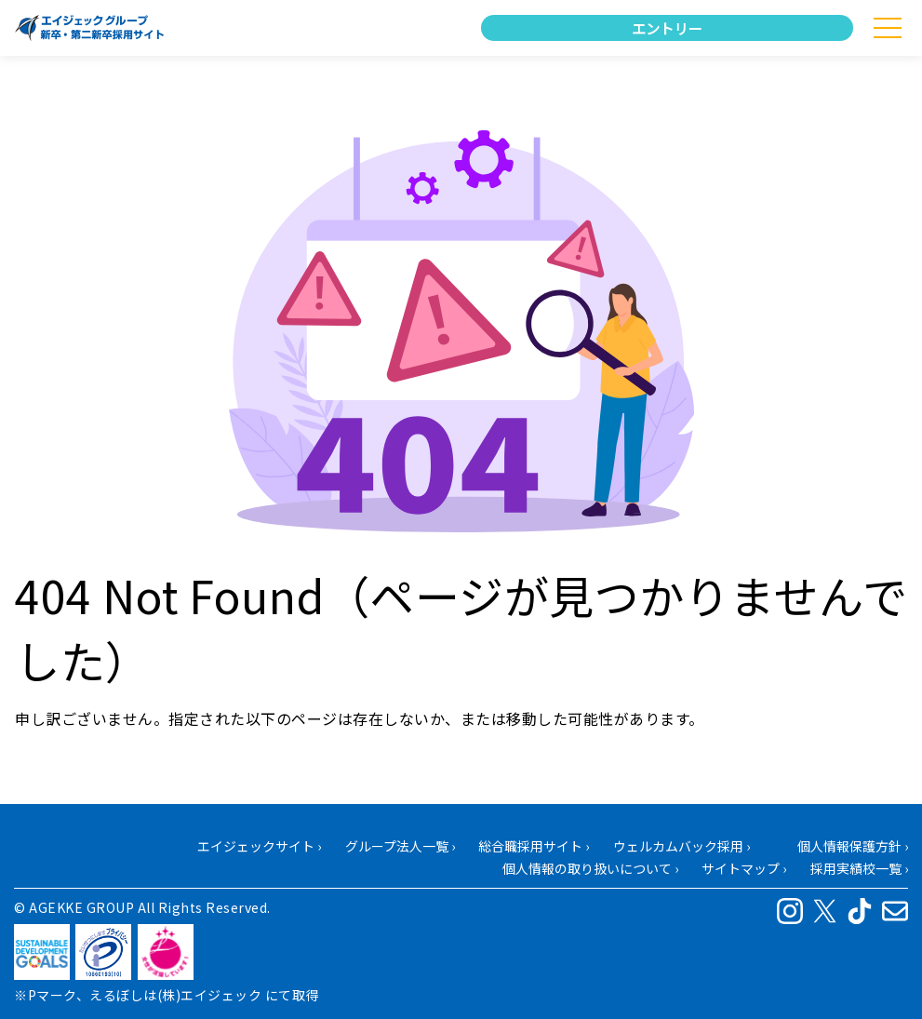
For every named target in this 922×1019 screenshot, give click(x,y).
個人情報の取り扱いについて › (590, 868)
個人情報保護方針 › (852, 846)
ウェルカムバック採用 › (681, 846)
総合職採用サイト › (533, 846)
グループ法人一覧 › (400, 846)
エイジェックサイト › (259, 846)
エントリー (667, 28)
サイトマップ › (744, 868)
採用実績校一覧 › (859, 868)
